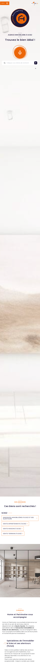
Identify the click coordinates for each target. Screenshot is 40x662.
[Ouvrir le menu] (4, 3)
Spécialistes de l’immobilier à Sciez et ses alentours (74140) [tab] (20, 643)
